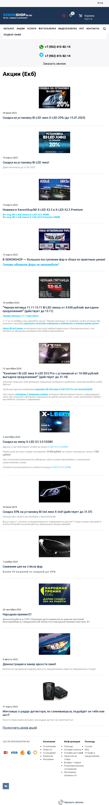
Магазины (48, 759)
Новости (47, 749)
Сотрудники (49, 753)
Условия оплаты (72, 749)
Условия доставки (73, 753)
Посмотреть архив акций (20, 727)
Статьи (88, 746)
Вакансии (48, 756)
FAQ (87, 749)
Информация (72, 741)
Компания (49, 741)
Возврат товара (72, 762)
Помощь (90, 741)
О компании (49, 746)
